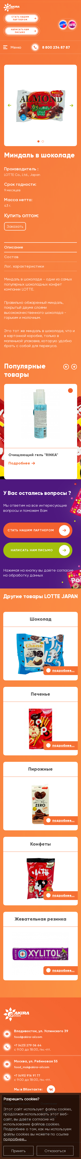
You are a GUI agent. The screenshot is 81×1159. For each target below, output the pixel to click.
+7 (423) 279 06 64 (27, 1045)
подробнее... (15, 1139)
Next (71, 105)
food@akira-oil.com (28, 1037)
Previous (9, 105)
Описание (13, 247)
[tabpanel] (40, 105)
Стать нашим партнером (39, 530)
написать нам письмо (40, 550)
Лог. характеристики (24, 266)
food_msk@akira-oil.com (31, 1067)
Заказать (15, 226)
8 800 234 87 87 (56, 47)
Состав (11, 257)
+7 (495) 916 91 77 (27, 1075)
